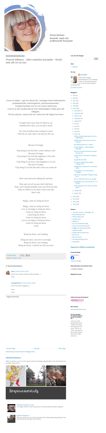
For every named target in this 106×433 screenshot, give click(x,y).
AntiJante (75, 219)
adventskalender (77, 214)
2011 (74, 201)
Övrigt (19, 258)
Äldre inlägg (62, 348)
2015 (74, 106)
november (77, 113)
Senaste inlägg (10, 348)
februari (76, 190)
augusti (76, 121)
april (75, 131)
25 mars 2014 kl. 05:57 (22, 271)
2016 (74, 103)
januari (76, 193)
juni (75, 126)
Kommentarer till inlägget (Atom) (25, 352)
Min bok (74, 235)
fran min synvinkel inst (78, 223)
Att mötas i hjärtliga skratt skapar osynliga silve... (83, 163)
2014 (74, 108)
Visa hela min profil (76, 87)
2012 (74, 199)
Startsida (36, 348)
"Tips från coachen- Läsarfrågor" (81, 212)
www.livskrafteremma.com (78, 309)
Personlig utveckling (78, 239)
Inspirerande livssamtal (79, 232)
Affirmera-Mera (76, 217)
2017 (74, 101)
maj (75, 129)
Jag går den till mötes (80, 160)
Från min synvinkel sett (79, 226)
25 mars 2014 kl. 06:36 (28, 283)
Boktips (74, 221)
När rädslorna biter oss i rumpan (83, 144)
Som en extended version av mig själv (85, 179)
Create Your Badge (76, 261)
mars (76, 134)
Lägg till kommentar (12, 297)
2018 (74, 98)
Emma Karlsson (75, 255)
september (77, 118)
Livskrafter (83, 75)
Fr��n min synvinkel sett (80, 228)
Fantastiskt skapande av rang (25, 405)
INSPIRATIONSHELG (13, 358)
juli (75, 123)
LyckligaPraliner (16, 283)
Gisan (13, 271)
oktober (76, 116)
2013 (74, 196)
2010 (74, 204)
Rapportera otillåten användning (82, 247)
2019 (74, 95)
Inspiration (14, 258)
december (77, 111)
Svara (12, 277)
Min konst (75, 237)
